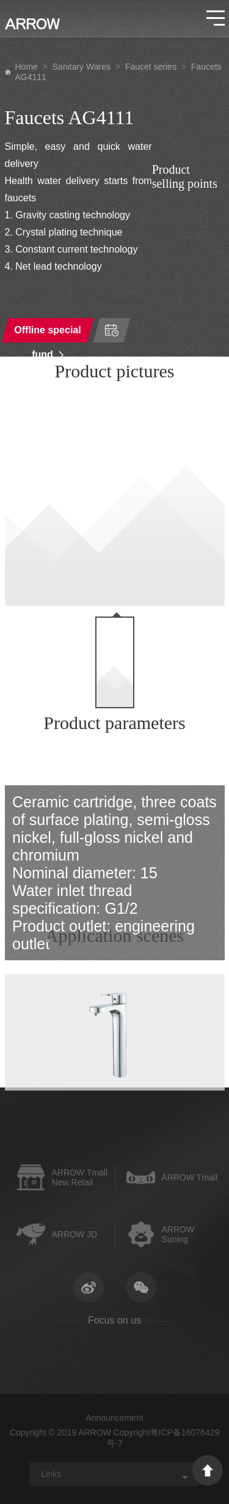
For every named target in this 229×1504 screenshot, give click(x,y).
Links (52, 1474)
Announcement (114, 1418)
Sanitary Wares (82, 67)
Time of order (111, 330)
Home (26, 67)
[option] (115, 497)
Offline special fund (47, 334)
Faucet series (150, 67)
